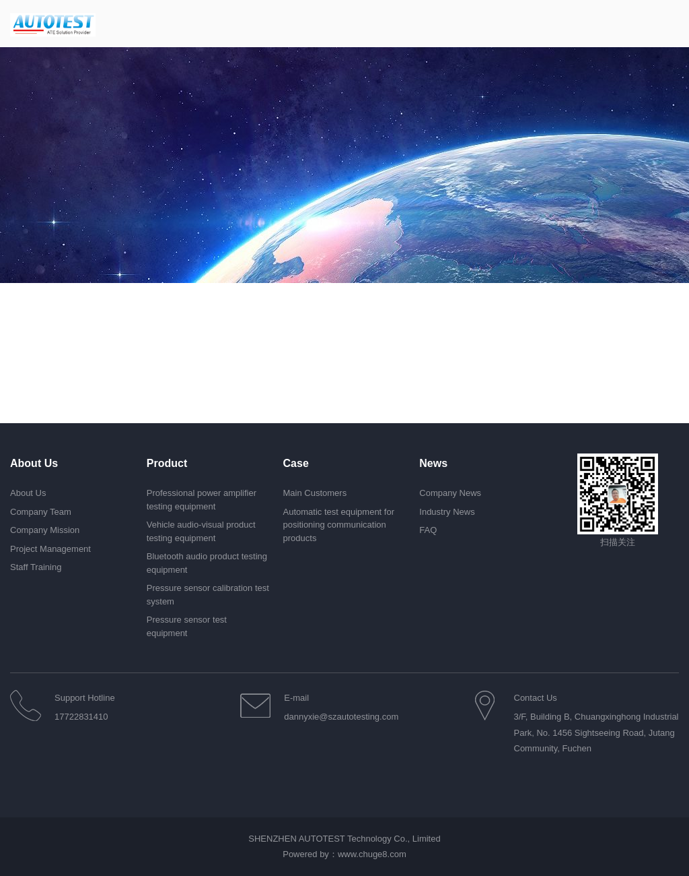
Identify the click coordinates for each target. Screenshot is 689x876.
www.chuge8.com (372, 854)
